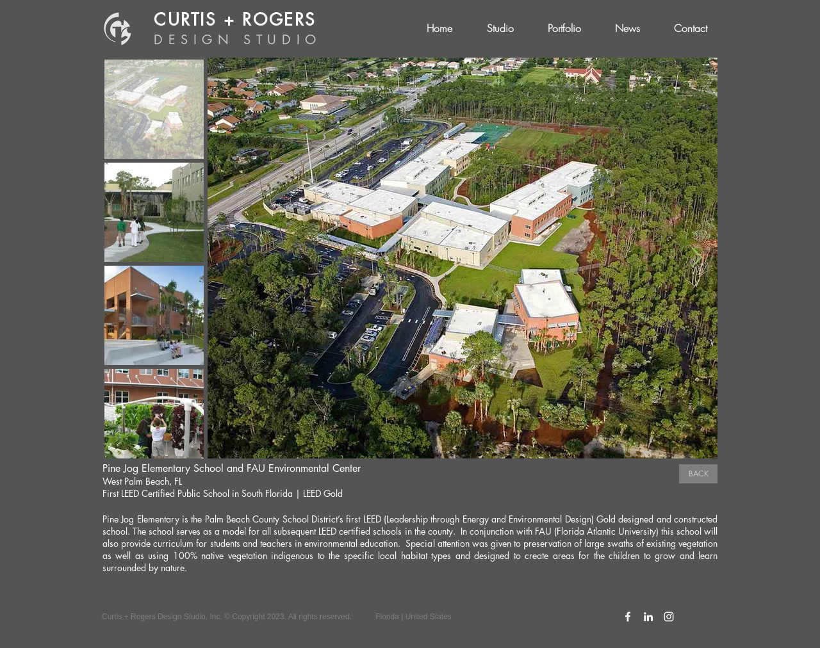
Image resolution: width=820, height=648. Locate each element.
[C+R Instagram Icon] (668, 616)
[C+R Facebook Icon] (627, 616)
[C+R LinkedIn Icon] (648, 616)
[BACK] (698, 473)
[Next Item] (696, 258)
